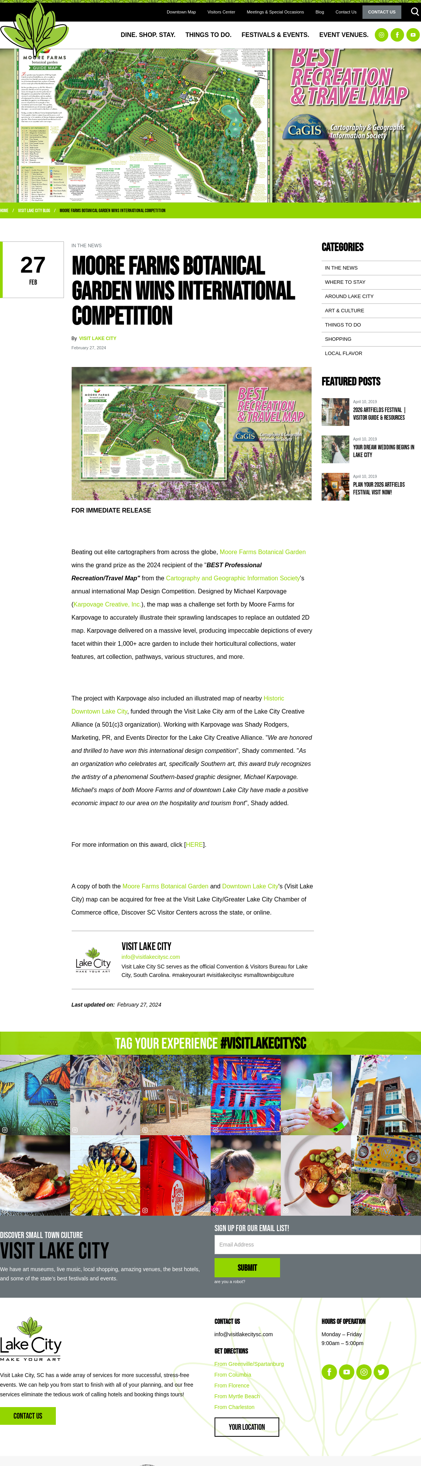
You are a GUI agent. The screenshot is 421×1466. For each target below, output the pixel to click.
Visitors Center (221, 12)
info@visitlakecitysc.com (151, 957)
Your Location (247, 1426)
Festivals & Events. (275, 35)
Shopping (338, 339)
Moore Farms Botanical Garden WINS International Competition (113, 210)
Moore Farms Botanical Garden (263, 552)
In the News (341, 268)
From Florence (232, 1385)
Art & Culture (344, 310)
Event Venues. (344, 35)
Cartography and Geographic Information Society (233, 578)
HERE (194, 844)
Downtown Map (181, 12)
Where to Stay (345, 282)
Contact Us (345, 12)
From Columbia (233, 1375)
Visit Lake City (98, 338)
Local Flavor (343, 353)
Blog (319, 12)
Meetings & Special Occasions (275, 12)
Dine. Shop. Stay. (148, 35)
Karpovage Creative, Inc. (107, 604)
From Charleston (235, 1407)
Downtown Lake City (250, 886)
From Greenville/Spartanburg (249, 1364)
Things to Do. (209, 35)
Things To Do (343, 325)
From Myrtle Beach (237, 1396)
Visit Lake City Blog (34, 210)
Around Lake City (349, 296)
